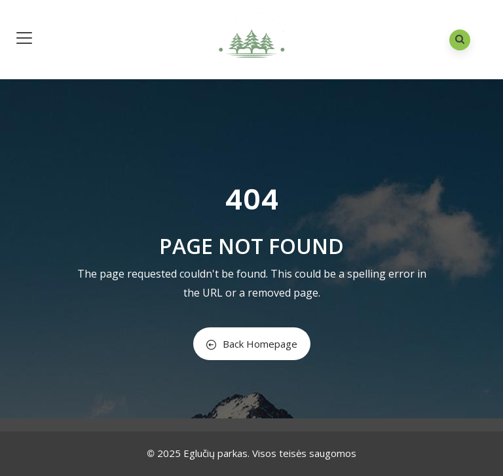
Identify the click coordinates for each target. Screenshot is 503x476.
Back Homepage (251, 343)
